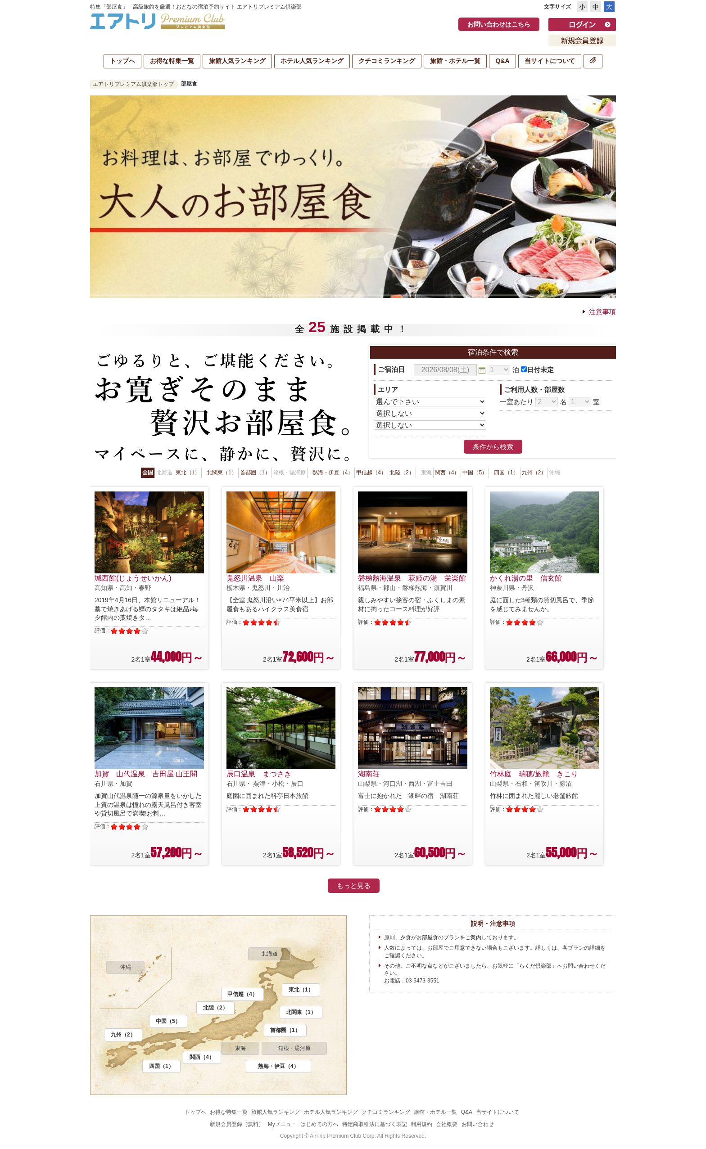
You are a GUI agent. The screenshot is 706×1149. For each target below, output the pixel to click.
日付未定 (540, 370)
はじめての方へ (319, 1124)
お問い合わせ (478, 1124)
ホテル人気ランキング (312, 60)
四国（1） (506, 472)
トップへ (122, 60)
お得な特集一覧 (172, 60)
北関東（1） (222, 472)
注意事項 (602, 311)
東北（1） (188, 472)
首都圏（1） (255, 472)
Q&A (502, 60)
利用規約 (421, 1124)
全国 (147, 472)
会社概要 (446, 1124)
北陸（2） (401, 472)
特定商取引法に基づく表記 (374, 1124)
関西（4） (447, 472)
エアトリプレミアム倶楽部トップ (133, 84)
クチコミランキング (386, 60)
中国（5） (474, 472)
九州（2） (534, 472)
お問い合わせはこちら (498, 24)
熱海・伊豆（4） (332, 472)
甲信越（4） (371, 472)
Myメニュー (282, 1124)
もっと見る (354, 885)
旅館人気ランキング (237, 60)
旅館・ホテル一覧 (455, 60)
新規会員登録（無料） (237, 1124)
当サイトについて (550, 60)
